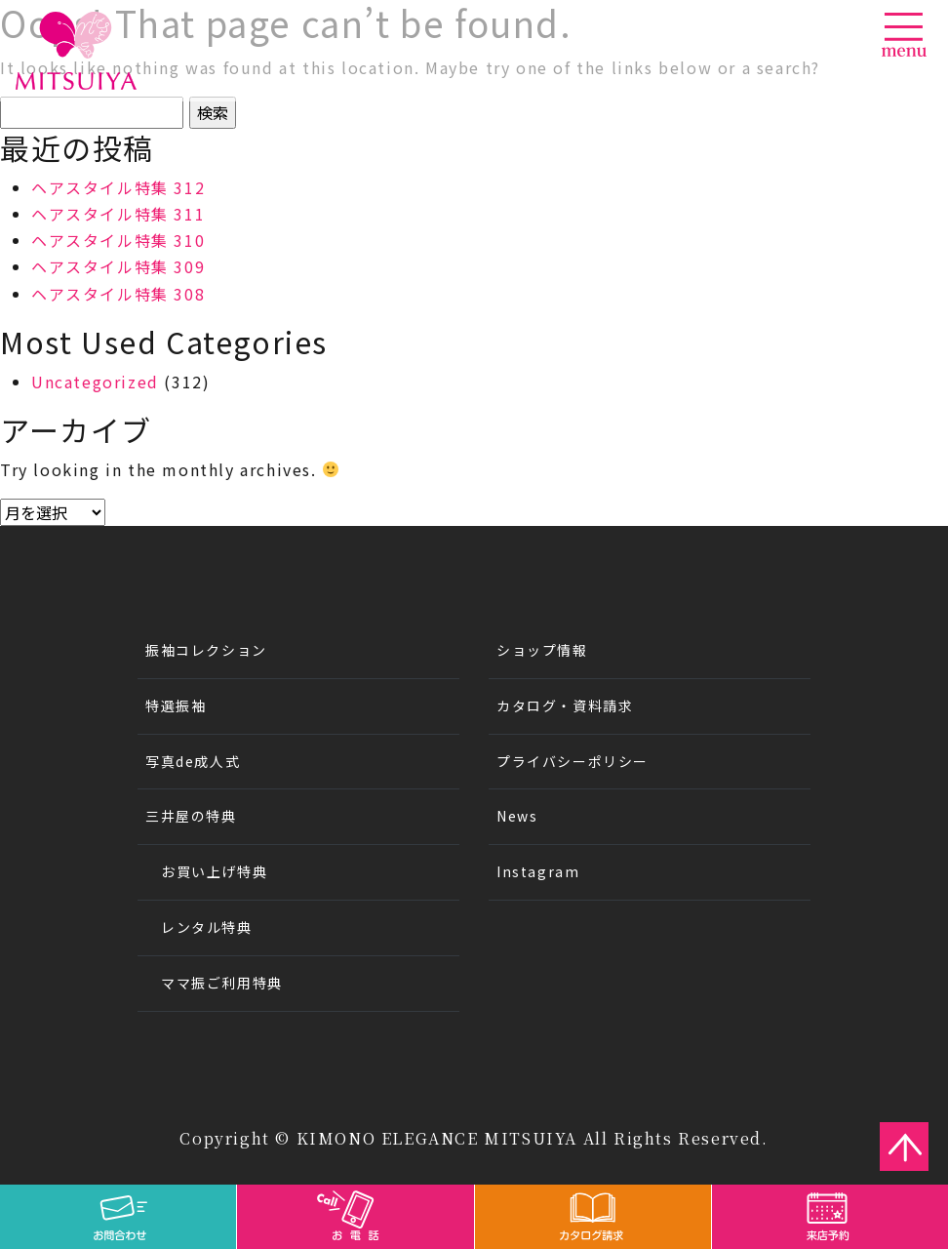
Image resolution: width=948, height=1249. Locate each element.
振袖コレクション (206, 650)
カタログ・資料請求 (564, 705)
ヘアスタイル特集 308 (118, 293)
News (516, 816)
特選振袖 (175, 705)
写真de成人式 (192, 761)
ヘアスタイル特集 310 (118, 240)
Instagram (537, 871)
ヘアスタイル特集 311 (118, 213)
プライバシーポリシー (572, 761)
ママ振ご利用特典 (222, 982)
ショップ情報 (542, 650)
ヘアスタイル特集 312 (118, 187)
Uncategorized (95, 381)
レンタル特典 (207, 927)
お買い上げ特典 (214, 871)
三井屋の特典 (191, 816)
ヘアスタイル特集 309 (118, 266)
